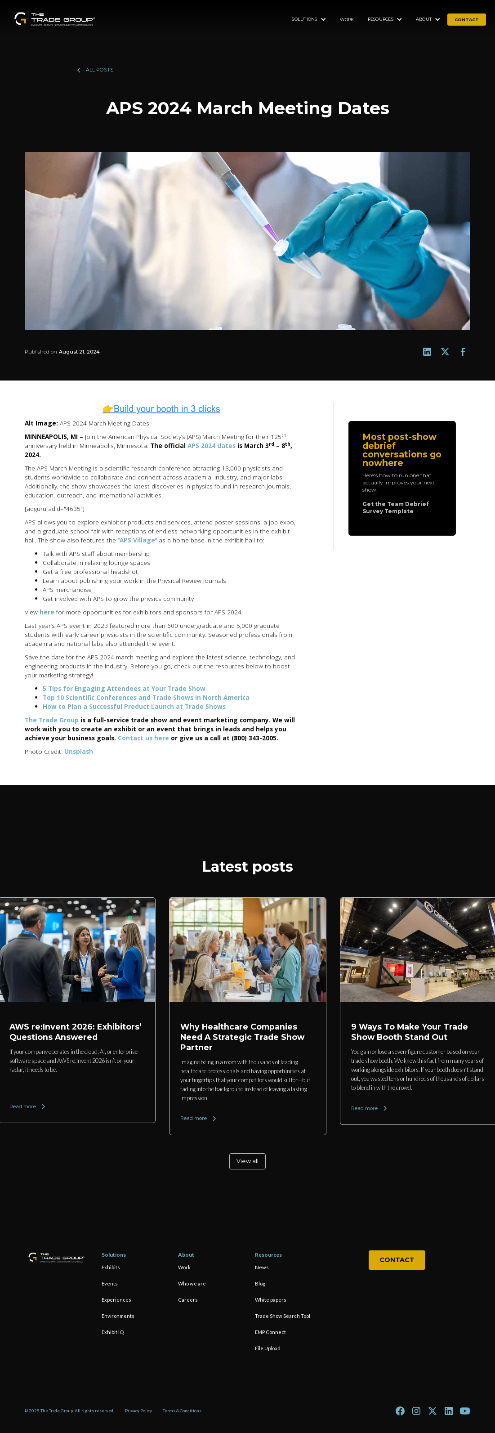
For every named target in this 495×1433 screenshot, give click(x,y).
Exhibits (111, 1267)
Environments (118, 1316)
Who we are (192, 1283)
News (262, 1267)
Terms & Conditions (182, 1410)
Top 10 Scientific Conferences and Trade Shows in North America (146, 697)
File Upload (268, 1348)
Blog (260, 1283)
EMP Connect (270, 1332)
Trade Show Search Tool (282, 1316)
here (47, 612)
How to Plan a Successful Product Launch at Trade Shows (134, 706)
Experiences (116, 1300)
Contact (397, 1260)
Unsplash (78, 751)
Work (347, 19)
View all (247, 1161)
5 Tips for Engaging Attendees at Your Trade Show (124, 688)
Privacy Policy (138, 1410)
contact (467, 19)
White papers (270, 1300)
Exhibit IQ (113, 1332)
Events (110, 1283)
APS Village (137, 540)
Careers (188, 1300)
